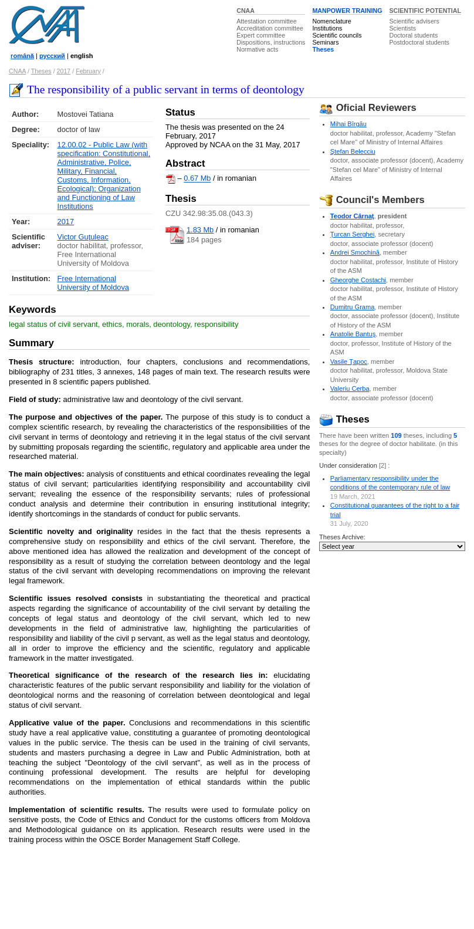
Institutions (327, 28)
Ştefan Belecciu (352, 151)
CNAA (245, 10)
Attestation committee (266, 21)
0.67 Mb (197, 178)
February (88, 71)
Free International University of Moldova (93, 283)
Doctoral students (413, 35)
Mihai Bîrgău (348, 123)
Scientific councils (336, 35)
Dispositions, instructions (270, 42)
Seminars (325, 42)
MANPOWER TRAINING (347, 10)
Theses (323, 49)
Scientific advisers (414, 21)
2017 (64, 71)
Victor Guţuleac (83, 236)
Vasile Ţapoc (348, 361)
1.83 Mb (200, 229)
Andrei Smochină (355, 252)
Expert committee (260, 35)
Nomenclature (331, 21)
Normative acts (257, 49)
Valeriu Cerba (350, 388)
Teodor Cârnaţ (352, 215)
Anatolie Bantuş (352, 333)
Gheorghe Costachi (358, 279)
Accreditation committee (269, 28)
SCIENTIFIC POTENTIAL (425, 10)
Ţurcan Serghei (352, 234)
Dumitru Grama (352, 306)
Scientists (402, 28)
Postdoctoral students (419, 42)
